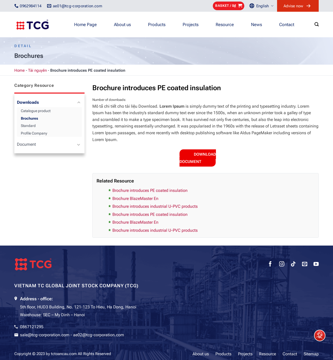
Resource (225, 24)
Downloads (28, 102)
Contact (286, 24)
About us (122, 24)
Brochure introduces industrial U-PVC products (155, 206)
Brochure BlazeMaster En (135, 198)
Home (19, 70)
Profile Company (34, 133)
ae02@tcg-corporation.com (98, 334)
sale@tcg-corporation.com (44, 334)
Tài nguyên (37, 70)
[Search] (317, 24)
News (256, 24)
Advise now (293, 6)
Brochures (29, 118)
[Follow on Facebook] (270, 264)
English (264, 5)
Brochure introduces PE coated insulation (150, 190)
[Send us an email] (304, 264)
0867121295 (31, 326)
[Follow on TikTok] (293, 264)
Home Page (85, 24)
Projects (190, 24)
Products (156, 24)
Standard (28, 126)
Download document (198, 158)
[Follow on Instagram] (281, 264)
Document (26, 144)
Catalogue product (35, 111)
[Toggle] (78, 102)
